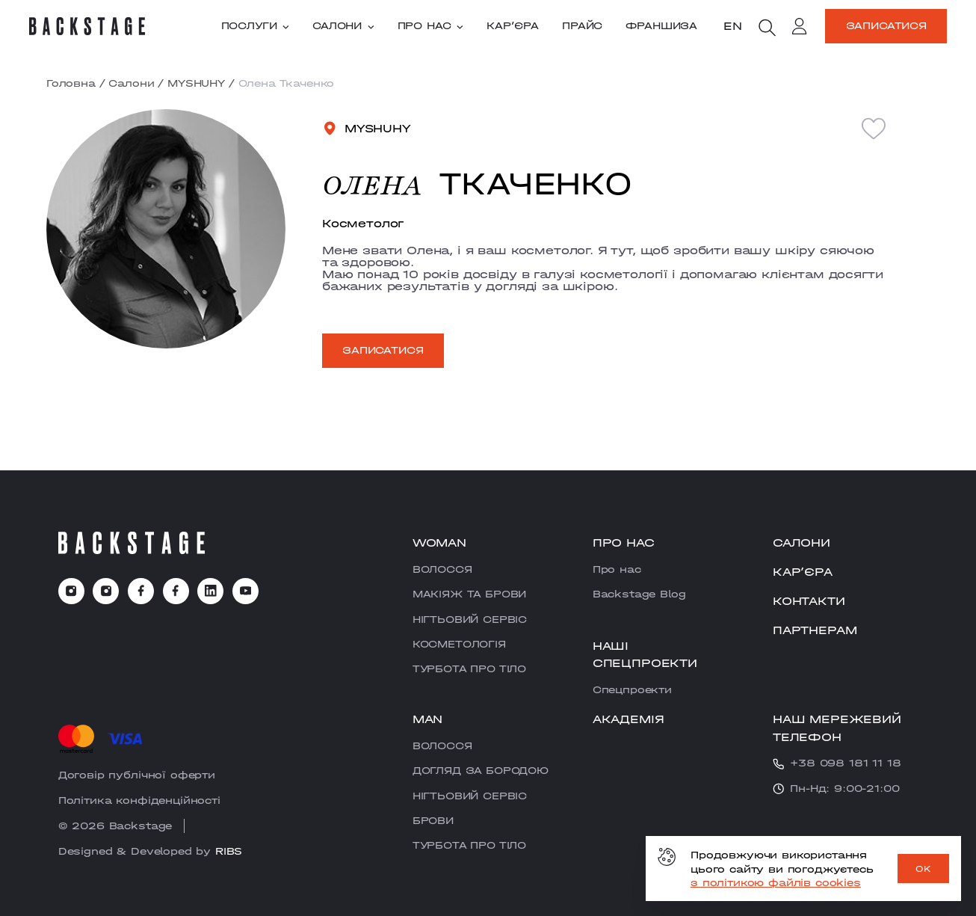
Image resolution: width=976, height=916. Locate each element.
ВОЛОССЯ (442, 569)
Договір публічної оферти (136, 775)
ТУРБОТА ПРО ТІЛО (469, 668)
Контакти (809, 600)
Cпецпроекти (632, 689)
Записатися (886, 25)
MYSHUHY (196, 83)
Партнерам (815, 629)
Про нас (430, 26)
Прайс (582, 26)
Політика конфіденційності (139, 800)
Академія (628, 718)
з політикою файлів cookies (776, 882)
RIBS (228, 851)
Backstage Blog (639, 594)
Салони (343, 26)
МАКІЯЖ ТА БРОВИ (470, 594)
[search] (767, 28)
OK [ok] (923, 869)
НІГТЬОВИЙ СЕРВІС (470, 619)
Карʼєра (513, 26)
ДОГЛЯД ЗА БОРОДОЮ (481, 770)
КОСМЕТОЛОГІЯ (459, 644)
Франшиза (661, 26)
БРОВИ (433, 820)
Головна (71, 83)
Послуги (255, 26)
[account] (800, 28)
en (732, 25)
